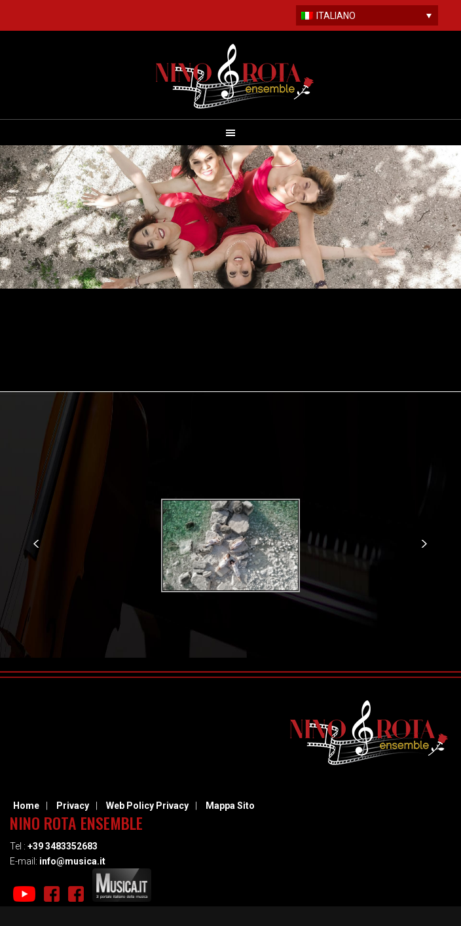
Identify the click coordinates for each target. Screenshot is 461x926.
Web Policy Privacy (147, 805)
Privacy (72, 805)
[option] (231, 545)
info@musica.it (72, 861)
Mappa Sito (230, 805)
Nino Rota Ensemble (234, 76)
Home (26, 805)
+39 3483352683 (63, 846)
